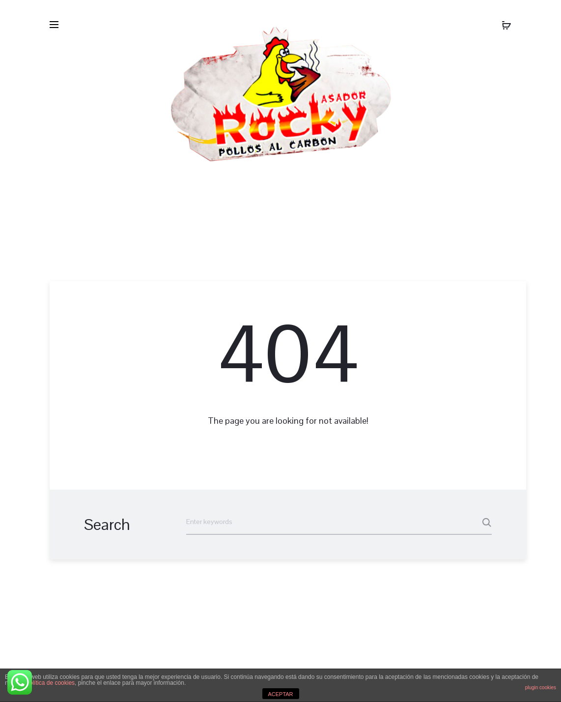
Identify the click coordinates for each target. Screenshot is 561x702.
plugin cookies (540, 687)
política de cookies (50, 682)
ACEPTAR (280, 694)
